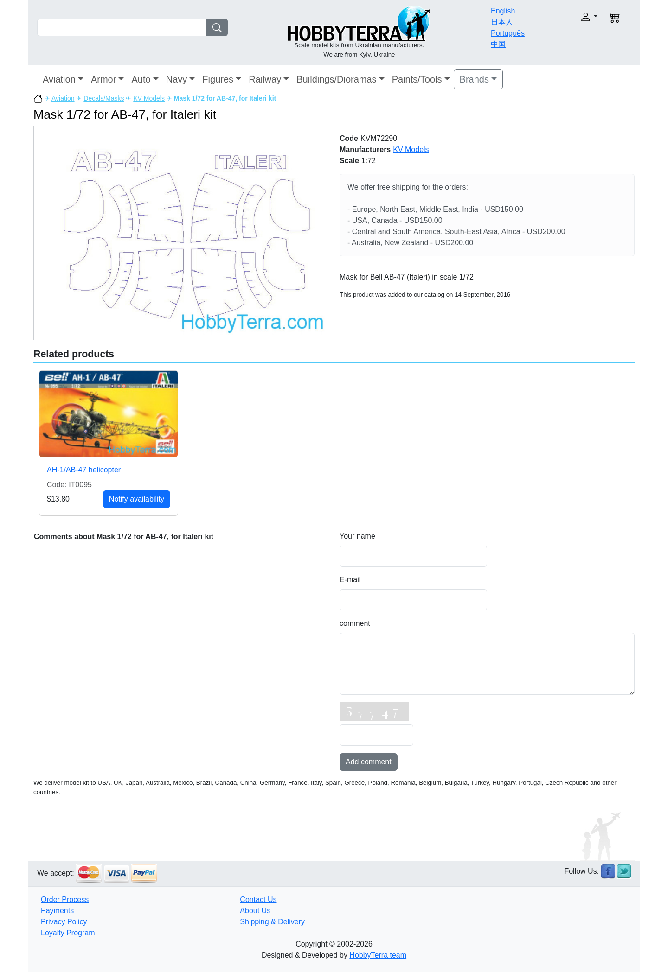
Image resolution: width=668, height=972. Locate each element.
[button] (569, 17)
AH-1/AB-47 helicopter (84, 470)
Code (349, 138)
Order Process (65, 899)
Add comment (369, 762)
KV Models (149, 98)
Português (508, 33)
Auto (140, 79)
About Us (255, 911)
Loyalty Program (68, 933)
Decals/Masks (104, 98)
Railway (265, 79)
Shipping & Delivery (272, 922)
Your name (357, 536)
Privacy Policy (64, 922)
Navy (176, 79)
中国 (498, 44)
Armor (103, 79)
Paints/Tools (417, 79)
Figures (217, 79)
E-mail (350, 580)
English (503, 11)
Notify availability (136, 499)
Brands (474, 79)
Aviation (59, 79)
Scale (349, 161)
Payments (57, 911)
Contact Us (258, 899)
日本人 (502, 22)
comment (355, 623)
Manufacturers (365, 149)
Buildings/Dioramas (336, 79)
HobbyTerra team (377, 955)
